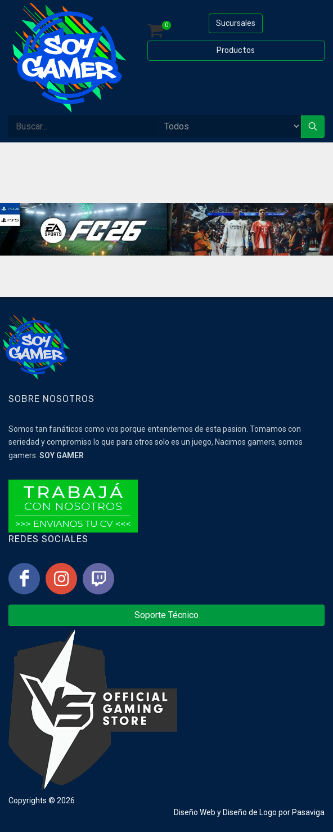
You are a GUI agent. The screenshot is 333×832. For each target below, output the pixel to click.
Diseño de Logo (250, 812)
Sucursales (235, 23)
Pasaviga (308, 812)
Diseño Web (194, 812)
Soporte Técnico (166, 615)
